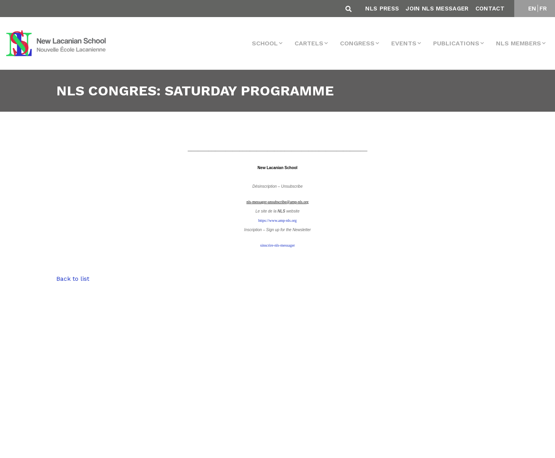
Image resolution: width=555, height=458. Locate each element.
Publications (456, 43)
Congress (357, 43)
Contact (490, 8)
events (403, 43)
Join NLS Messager (437, 8)
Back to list (72, 278)
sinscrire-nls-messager (277, 245)
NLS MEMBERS (518, 43)
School (265, 43)
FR (543, 8)
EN (532, 8)
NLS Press (382, 8)
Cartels (309, 43)
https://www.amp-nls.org (277, 220)
